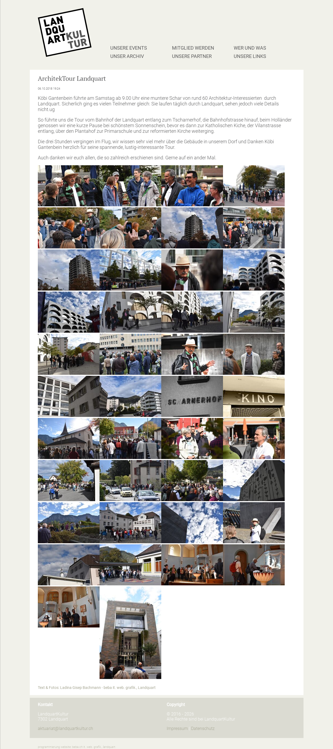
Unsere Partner (192, 56)
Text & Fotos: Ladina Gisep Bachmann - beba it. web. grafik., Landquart (97, 687)
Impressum (177, 728)
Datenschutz (203, 728)
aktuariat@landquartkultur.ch (65, 728)
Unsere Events (128, 48)
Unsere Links (250, 56)
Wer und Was (250, 48)
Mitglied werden (193, 48)
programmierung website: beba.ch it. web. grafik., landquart (76, 747)
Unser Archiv (127, 56)
